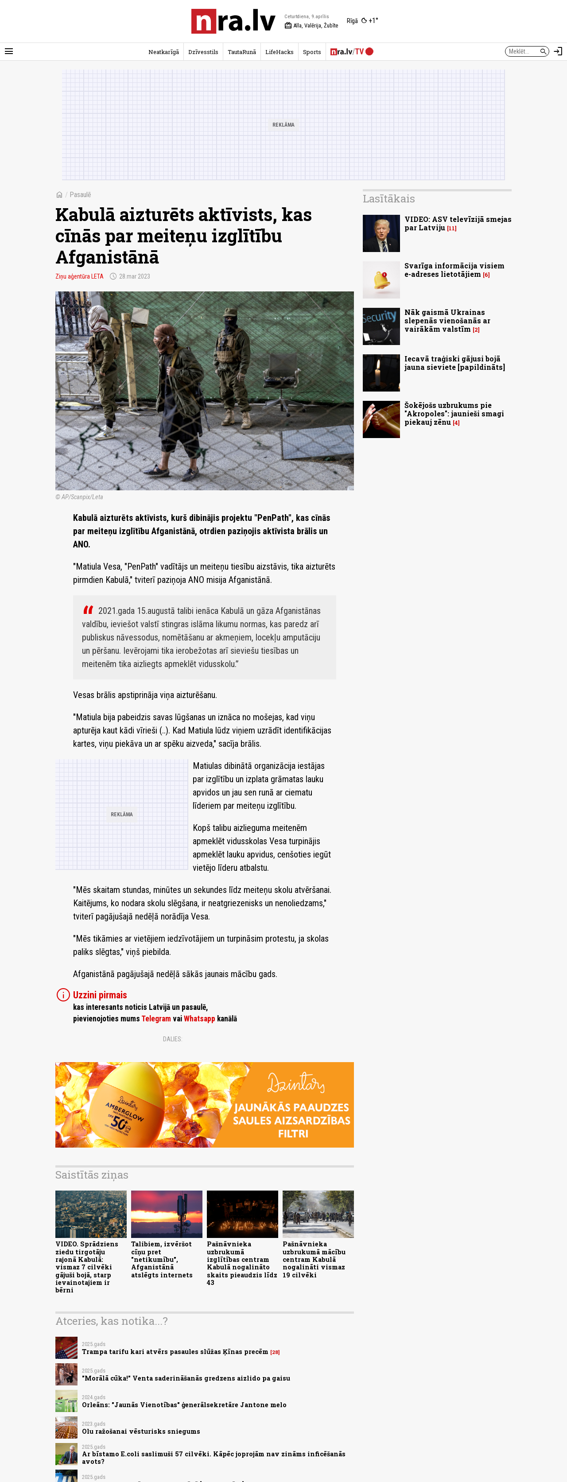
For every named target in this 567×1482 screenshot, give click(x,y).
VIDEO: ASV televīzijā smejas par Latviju (458, 223)
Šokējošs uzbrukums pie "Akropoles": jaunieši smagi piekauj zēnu (454, 413)
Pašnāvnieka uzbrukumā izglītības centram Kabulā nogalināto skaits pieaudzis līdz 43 (242, 1263)
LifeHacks (279, 51)
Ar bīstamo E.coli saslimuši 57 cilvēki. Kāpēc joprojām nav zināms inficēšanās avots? (214, 1458)
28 (275, 1352)
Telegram (156, 1018)
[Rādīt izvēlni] (9, 51)
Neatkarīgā (163, 51)
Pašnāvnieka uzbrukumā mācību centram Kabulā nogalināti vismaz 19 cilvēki (314, 1259)
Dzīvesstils (203, 51)
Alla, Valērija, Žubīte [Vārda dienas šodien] (311, 25)
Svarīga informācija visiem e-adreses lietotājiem (454, 270)
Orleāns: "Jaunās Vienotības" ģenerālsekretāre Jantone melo (184, 1405)
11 (452, 228)
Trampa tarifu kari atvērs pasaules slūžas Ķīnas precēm (175, 1351)
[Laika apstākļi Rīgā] (362, 21)
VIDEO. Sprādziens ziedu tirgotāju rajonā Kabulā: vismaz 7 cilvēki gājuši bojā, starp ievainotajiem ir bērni (86, 1267)
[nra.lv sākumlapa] (233, 21)
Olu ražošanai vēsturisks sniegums (141, 1431)
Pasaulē (80, 194)
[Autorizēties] (558, 51)
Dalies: (173, 1039)
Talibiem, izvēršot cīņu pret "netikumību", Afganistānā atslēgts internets (162, 1259)
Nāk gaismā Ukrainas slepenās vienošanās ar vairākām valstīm (447, 320)
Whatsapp (199, 1018)
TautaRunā (242, 51)
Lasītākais (389, 198)
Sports (312, 51)
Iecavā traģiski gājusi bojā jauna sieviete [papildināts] (454, 363)
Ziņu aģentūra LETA (79, 276)
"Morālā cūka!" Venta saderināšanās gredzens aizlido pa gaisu (186, 1378)
